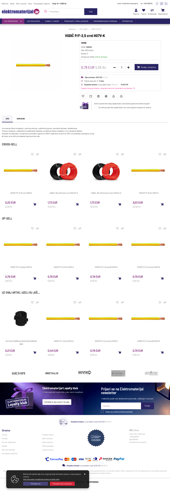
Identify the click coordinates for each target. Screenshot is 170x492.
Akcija (12, 3)
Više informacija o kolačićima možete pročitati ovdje (41, 479)
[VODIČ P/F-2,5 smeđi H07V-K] (119, 278)
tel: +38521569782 (147, 3)
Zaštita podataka (48, 446)
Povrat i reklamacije (9, 442)
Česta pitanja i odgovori (42, 3)
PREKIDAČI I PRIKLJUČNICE (76, 21)
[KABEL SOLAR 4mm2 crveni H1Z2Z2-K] (119, 204)
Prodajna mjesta (47, 435)
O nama (4, 435)
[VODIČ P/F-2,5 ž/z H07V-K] (77, 278)
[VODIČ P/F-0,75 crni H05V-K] (34, 204)
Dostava (4, 438)
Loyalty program (48, 450)
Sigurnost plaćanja (8, 450)
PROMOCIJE (127, 21)
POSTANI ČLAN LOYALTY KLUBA (56, 402)
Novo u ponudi (21, 3)
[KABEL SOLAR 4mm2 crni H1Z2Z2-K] (77, 204)
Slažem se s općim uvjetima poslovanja (118, 411)
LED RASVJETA (33, 21)
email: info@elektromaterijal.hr (127, 3)
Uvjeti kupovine (47, 442)
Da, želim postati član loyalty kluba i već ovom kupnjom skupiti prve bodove (124, 107)
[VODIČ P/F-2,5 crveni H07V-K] (162, 278)
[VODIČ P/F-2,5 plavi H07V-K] (34, 278)
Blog (30, 3)
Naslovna (5, 3)
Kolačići (4, 446)
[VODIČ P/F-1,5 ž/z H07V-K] (77, 352)
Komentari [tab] (21, 119)
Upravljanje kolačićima (9, 453)
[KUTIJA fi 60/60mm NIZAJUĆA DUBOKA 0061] (34, 352)
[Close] (35, 484)
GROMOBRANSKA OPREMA (105, 21)
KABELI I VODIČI (52, 21)
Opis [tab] (7, 119)
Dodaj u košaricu (146, 67)
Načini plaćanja (47, 438)
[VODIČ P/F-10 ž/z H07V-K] (162, 204)
